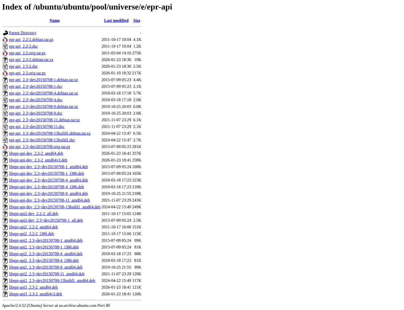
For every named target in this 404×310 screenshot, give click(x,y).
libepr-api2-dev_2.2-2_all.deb (33, 213)
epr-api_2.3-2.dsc (23, 66)
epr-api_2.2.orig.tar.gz (27, 53)
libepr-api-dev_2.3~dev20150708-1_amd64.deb (48, 167)
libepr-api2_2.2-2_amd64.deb (33, 227)
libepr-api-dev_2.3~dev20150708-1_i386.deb (46, 173)
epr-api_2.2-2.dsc (23, 46)
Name (54, 20)
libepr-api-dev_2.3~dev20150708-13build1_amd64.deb (54, 207)
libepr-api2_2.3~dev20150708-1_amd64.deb (46, 240)
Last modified (116, 20)
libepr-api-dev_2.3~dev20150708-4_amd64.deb (48, 180)
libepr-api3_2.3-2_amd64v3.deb (35, 294)
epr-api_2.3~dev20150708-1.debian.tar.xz (43, 80)
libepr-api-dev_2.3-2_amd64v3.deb (38, 160)
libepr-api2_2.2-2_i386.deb (31, 233)
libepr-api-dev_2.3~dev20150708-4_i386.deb (46, 187)
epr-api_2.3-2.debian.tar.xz (31, 59)
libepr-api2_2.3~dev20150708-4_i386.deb (44, 260)
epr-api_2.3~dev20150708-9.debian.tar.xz (43, 106)
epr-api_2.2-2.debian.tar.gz (31, 39)
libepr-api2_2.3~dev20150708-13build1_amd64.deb (52, 280)
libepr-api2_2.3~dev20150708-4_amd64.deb (46, 254)
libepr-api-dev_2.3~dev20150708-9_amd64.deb (48, 193)
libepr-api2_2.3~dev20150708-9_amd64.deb (46, 267)
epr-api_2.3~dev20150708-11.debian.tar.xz (44, 120)
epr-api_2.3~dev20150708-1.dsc (35, 86)
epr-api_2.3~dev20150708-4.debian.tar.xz (43, 93)
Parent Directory (22, 33)
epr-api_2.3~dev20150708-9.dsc (35, 113)
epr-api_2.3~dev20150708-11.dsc (36, 126)
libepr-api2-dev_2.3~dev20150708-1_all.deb (46, 220)
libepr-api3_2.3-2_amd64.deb (33, 287)
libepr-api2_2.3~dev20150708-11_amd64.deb (47, 274)
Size (136, 20)
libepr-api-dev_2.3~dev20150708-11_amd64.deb (49, 200)
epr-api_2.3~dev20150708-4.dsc (35, 100)
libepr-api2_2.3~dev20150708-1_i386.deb (44, 247)
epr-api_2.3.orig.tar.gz (27, 73)
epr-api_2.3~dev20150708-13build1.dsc (42, 140)
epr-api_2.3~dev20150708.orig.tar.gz (39, 146)
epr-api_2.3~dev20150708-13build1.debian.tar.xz (50, 133)
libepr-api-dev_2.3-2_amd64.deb (36, 153)
